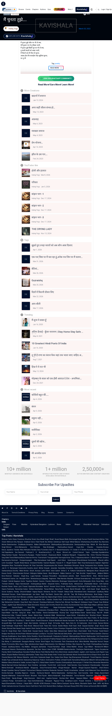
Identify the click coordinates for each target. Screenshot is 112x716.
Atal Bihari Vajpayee (74, 678)
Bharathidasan (82, 560)
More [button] (70, 9)
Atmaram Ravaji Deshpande (82, 565)
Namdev (64, 579)
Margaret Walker (59, 573)
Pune (14, 524)
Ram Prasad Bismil (66, 589)
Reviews (51, 513)
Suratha (30, 568)
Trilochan (98, 555)
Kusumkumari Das (84, 639)
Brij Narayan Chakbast (22, 542)
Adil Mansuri (18, 657)
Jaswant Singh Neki (24, 623)
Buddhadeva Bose (14, 636)
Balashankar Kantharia (65, 673)
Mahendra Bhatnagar (59, 581)
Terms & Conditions (18, 513)
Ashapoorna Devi (97, 639)
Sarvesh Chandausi (40, 602)
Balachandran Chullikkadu (16, 544)
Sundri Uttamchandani (15, 573)
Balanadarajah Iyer (28, 594)
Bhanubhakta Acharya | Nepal (17, 683)
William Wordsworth (95, 647)
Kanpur (6, 527)
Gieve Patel (35, 542)
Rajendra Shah (97, 668)
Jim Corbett (73, 552)
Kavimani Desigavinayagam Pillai (24, 560)
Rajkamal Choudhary (15, 620)
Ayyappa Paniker (34, 555)
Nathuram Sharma (54, 602)
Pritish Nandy (11, 678)
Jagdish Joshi (84, 652)
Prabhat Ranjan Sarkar (58, 639)
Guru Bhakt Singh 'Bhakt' (45, 539)
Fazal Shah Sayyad (80, 626)
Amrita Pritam (21, 634)
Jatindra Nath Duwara (77, 576)
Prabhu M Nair (97, 618)
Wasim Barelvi (53, 594)
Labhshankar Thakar (32, 655)
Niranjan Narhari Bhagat (74, 668)
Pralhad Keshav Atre (92, 586)
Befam (21, 660)
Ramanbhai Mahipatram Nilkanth (83, 660)
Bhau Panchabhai (16, 565)
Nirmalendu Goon (19, 639)
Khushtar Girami (30, 539)
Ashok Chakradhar (78, 615)
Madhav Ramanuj (18, 655)
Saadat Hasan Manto (30, 615)
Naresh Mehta (45, 618)
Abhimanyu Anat (91, 594)
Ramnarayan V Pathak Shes (83, 662)
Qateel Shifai (60, 571)
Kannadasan (42, 560)
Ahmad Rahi (11, 628)
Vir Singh (9, 631)
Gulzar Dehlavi (28, 589)
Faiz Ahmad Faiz (67, 602)
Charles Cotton (52, 628)
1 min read (15, 14)
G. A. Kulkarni (71, 571)
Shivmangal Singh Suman (78, 539)
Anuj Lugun (30, 576)
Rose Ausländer (45, 615)
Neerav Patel (40, 652)
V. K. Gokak (73, 550)
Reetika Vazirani (43, 563)
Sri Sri (76, 623)
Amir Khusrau (99, 550)
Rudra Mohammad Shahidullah (80, 584)
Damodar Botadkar (14, 673)
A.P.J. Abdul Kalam (42, 662)
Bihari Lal (35, 618)
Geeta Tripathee (26, 581)
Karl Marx (87, 618)
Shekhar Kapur (14, 584)
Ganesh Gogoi (74, 547)
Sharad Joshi (44, 605)
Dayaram (87, 668)
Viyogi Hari (95, 613)
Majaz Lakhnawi (97, 605)
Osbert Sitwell (36, 620)
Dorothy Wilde (18, 571)
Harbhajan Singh (12, 626)
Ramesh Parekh (63, 670)
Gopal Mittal (69, 542)
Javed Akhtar (38, 568)
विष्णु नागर (37, 607)
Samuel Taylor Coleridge (88, 552)
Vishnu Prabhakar (61, 584)
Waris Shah (78, 631)
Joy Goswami (45, 639)
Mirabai (77, 613)
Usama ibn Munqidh (17, 579)
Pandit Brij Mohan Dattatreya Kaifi (52, 542)
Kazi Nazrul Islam (44, 649)
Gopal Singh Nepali (98, 589)
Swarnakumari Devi (88, 579)
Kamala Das (43, 597)
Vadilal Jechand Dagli (28, 662)
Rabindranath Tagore (91, 649)
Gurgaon (6, 524)
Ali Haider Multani (92, 620)
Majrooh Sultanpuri (81, 602)
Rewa (59, 524)
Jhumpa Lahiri (40, 571)
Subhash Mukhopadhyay (71, 636)
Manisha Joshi (28, 657)
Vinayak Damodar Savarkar (17, 600)
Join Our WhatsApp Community (56, 78)
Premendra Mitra (13, 644)
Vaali (48, 560)
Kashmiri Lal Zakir (72, 573)
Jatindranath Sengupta (20, 641)
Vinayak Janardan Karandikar (55, 568)
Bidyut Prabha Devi (86, 568)
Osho (72, 623)
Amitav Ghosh (29, 571)
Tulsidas (16, 550)
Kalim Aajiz (88, 605)
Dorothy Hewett (54, 605)
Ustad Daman (98, 623)
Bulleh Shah (87, 631)
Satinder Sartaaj (38, 623)
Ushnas (15, 665)
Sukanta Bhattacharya (18, 649)
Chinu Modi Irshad (61, 652)
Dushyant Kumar (68, 683)
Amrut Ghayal (92, 655)
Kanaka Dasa (36, 550)
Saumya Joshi (95, 652)
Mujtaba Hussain (56, 563)
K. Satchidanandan (34, 600)
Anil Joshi (57, 665)
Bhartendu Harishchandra (74, 618)
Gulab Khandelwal (75, 592)
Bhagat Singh (22, 678)
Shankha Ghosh (37, 636)
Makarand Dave (94, 670)
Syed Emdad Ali (72, 639)
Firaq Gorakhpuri (66, 681)
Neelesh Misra (51, 686)
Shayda (9, 655)
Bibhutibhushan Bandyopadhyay (74, 544)
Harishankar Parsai (42, 589)
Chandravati (70, 641)
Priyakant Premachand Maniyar (30, 670)
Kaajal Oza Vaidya (52, 657)
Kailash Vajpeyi (32, 592)
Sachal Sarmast (41, 628)
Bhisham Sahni (7, 539)
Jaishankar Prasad (45, 647)
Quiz (49, 9)
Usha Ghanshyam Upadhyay (93, 592)
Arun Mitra (79, 641)
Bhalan (50, 655)
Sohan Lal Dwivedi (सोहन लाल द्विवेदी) (95, 686)
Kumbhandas (26, 610)
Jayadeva (9, 550)
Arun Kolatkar (98, 565)
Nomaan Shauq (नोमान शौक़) (73, 686)
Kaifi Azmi (34, 686)
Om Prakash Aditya (61, 592)
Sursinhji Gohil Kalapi (90, 673)
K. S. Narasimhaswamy (61, 550)
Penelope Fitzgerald (66, 628)
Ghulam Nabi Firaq (78, 563)
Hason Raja (24, 644)
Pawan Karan (13, 586)
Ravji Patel (43, 655)
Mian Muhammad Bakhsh (63, 631)
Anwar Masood (33, 626)
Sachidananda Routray (56, 613)
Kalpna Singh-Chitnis (55, 597)
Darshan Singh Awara (96, 626)
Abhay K (8, 641)
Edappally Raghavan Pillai (50, 579)
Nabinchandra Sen (51, 644)
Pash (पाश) (42, 686)
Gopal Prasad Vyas (95, 602)
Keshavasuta (90, 563)
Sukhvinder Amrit (86, 623)
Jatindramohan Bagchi (36, 644)
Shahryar (81, 594)
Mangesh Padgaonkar (78, 555)
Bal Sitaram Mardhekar (63, 565)
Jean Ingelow (46, 678)
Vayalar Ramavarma (20, 555)
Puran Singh (84, 628)
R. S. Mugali (66, 563)
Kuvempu (90, 550)
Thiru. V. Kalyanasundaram (80, 558)
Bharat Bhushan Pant (33, 676)
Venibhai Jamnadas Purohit (42, 665)
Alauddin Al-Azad (73, 579)
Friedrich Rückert (97, 610)
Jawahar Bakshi (73, 652)
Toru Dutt (50, 634)
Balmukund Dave (25, 665)
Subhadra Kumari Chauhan (16, 686)
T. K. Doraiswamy (38, 610)
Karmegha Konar (64, 558)
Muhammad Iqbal (32, 634)
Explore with (20, 36)
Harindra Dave (76, 665)
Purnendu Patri (60, 641)
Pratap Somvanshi (16, 681)
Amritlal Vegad (85, 573)
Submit (56, 499)
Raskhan (29, 618)
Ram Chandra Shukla (50, 600)
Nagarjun (17, 581)
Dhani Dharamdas (61, 610)
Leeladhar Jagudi (32, 597)
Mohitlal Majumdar (90, 641)
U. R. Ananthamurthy (41, 552)
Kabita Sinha (26, 636)
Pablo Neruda (58, 634)
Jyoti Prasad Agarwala (26, 586)
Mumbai (24, 524)
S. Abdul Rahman (96, 558)
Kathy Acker (68, 634)
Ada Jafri (63, 594)
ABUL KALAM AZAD (36, 683)
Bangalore (43, 524)
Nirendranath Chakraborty (52, 636)
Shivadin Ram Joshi (82, 589)
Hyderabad (34, 524)
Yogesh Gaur (86, 597)
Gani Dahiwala (67, 655)
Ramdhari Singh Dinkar (62, 647)
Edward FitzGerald (78, 586)
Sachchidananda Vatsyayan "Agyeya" (46, 681)
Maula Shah (67, 626)
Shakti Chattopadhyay (94, 644)
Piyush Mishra (47, 676)
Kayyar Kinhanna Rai (45, 592)
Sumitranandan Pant (76, 605)
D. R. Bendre (82, 550)
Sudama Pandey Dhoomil (16, 592)
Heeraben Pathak (29, 652)
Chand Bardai (85, 613)
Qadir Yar (76, 628)
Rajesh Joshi (56, 560)
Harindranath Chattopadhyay (30, 584)
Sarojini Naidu (100, 579)
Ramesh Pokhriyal (25, 552)
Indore (68, 524)
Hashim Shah (30, 628)
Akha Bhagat (58, 668)
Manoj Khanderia (14, 662)
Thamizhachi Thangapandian (48, 558)
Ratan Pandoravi (18, 539)
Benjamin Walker (32, 544)
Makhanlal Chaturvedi (16, 676)
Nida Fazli (12, 623)
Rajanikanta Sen (11, 552)
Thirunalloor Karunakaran (58, 576)
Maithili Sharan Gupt (80, 647)
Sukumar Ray (81, 644)
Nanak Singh (20, 628)
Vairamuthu (22, 568)
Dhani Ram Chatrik (20, 631)
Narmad (10, 665)
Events (28, 9)
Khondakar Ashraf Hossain (45, 586)
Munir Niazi (23, 626)
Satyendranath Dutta (75, 581)
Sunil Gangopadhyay (32, 639)
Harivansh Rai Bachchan (77, 620)
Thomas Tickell (97, 631)
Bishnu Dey (20, 647)
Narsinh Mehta (50, 673)
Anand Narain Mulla (61, 539)
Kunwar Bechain (58, 678)
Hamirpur (95, 524)
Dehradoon (105, 524)
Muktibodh (58, 620)
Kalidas (40, 573)
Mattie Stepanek (48, 584)
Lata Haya (27, 681)
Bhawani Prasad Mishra (53, 683)
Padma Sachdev (96, 634)
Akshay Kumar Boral (37, 641)
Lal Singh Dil (50, 623)
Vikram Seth (98, 584)
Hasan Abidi (47, 573)
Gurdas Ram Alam (62, 623)
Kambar (9, 555)
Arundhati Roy (96, 542)
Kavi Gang (19, 613)
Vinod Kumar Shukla (63, 586)
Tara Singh (70, 613)
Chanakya (50, 610)
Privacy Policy (33, 513)
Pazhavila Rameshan (15, 589)
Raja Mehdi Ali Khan (94, 544)
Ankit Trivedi (57, 655)
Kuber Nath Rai (42, 594)
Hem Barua (11, 634)
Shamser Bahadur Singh (15, 576)
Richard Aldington (30, 573)
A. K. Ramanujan (11, 568)
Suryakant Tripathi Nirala (15, 563)
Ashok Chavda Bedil (80, 655)
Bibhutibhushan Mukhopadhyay (50, 544)
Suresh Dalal (66, 665)
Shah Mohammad (95, 628)
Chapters (35, 9)
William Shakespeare (91, 678)
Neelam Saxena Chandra (42, 581)
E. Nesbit (27, 620)
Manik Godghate (63, 555)
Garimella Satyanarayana (45, 565)
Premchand (86, 634)
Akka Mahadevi (25, 550)
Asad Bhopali (100, 571)
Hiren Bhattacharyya (33, 579)
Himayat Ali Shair (29, 565)
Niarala (65, 620)
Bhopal (77, 524)
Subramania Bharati (95, 560)
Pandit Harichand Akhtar (96, 539)
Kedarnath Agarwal (58, 618)
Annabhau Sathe (72, 568)
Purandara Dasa (46, 550)
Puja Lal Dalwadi (12, 660)
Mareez (10, 657)
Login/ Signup (100, 678)
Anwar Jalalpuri (97, 573)
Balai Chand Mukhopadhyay (15, 558)
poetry (56, 63)
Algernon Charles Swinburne (33, 673)
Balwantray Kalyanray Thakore (34, 660)
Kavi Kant (78, 673)
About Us (5, 513)
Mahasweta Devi (26, 547)
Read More (56, 68)
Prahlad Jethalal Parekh (63, 660)
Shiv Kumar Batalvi (56, 626)
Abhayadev (87, 581)
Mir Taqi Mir (72, 594)
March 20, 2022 (85, 29)
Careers (60, 513)
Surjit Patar (43, 626)
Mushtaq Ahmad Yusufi (80, 600)
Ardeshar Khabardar (49, 670)
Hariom (28, 686)
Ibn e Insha (64, 605)
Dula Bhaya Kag (66, 657)
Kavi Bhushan (91, 615)
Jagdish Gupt (11, 605)
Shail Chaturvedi (64, 600)
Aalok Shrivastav (33, 605)
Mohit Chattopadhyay (15, 652)
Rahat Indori (50, 571)
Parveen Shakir (15, 594)
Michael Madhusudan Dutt (90, 636)
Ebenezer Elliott (34, 678)
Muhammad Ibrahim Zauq (14, 602)
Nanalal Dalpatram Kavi (88, 676)
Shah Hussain (33, 631)
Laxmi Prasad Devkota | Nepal (85, 681)
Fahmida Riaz (40, 547)
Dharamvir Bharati (47, 620)
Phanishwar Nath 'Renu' (16, 618)
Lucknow (51, 524)
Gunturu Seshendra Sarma (72, 597)
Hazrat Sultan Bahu (45, 631)
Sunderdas (73, 610)
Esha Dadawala (39, 657)
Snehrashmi (50, 660)
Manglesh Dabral (83, 610)
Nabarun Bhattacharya (83, 542)
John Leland (77, 634)
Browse (21, 9)
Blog (43, 513)
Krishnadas (62, 607)
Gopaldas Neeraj (13, 670)
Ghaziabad (87, 524)
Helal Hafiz (8, 639)
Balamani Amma (31, 558)
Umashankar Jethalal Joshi (79, 670)
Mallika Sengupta (31, 647)
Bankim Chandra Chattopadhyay (61, 662)
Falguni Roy (49, 641)
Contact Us (70, 513)
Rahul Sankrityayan (69, 560)
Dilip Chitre (91, 555)
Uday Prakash (16, 615)
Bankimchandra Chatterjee (73, 649)
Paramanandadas (15, 610)
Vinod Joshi (101, 655)
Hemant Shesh (11, 597)
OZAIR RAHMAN (58, 649)
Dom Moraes (21, 597)
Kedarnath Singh (59, 676)
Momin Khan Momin (95, 576)
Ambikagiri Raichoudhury (57, 547)
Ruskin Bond (25, 607)
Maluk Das (10, 613)
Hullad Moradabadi (97, 597)
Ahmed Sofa (12, 547)
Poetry (7, 14)
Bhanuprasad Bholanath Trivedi (83, 657)
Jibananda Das (31, 649)
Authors (43, 9)
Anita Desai (96, 581)
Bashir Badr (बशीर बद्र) (96, 683)
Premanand (48, 668)
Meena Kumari (22, 605)
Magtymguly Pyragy (93, 607)
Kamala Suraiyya (41, 576)
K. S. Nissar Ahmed (59, 552)
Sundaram (86, 665)
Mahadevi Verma (72, 676)
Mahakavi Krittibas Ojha (67, 644)
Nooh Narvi (28, 602)
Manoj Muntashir (81, 683)
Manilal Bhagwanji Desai (34, 668)
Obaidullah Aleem (75, 607)
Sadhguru (60, 686)
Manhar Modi (49, 652)
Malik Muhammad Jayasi (61, 615)
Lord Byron (42, 634)
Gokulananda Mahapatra (85, 571)
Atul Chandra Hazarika (92, 547)
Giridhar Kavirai (42, 613)
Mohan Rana (54, 589)
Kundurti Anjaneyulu (48, 555)
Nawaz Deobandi (30, 563)
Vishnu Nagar (51, 607)
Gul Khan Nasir (29, 613)
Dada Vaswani (99, 568)
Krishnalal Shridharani (15, 668)
